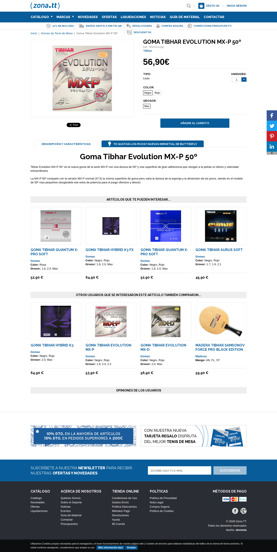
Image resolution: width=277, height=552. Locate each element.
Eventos (66, 511)
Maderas (201, 356)
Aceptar (131, 547)
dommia (241, 530)
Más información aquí (110, 547)
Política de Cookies (162, 511)
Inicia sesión (237, 5)
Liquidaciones (133, 17)
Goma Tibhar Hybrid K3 (52, 345)
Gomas (35, 260)
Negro (148, 92)
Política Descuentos (124, 506)
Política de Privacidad (163, 498)
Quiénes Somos (71, 498)
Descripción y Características (66, 144)
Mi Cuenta (118, 523)
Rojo (157, 92)
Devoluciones (120, 515)
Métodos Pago (121, 511)
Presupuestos (69, 523)
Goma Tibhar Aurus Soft (219, 250)
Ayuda (116, 519)
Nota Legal (156, 502)
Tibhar (147, 50)
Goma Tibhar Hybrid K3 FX (109, 250)
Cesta (212, 5)
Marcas (65, 17)
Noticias (158, 17)
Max (146, 106)
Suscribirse (230, 470)
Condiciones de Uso (124, 498)
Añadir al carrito (194, 123)
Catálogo (42, 17)
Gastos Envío (120, 502)
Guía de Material (185, 17)
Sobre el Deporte (71, 502)
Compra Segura (160, 506)
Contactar (214, 17)
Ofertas (109, 17)
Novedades (88, 17)
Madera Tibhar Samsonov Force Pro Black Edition (220, 347)
